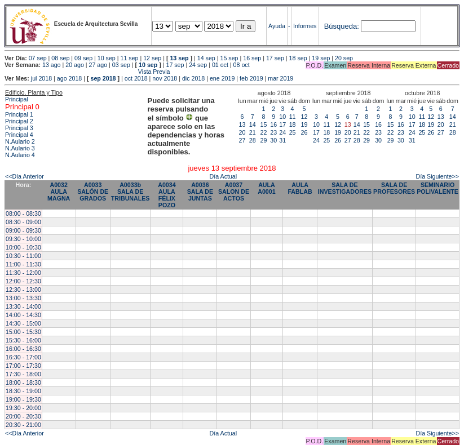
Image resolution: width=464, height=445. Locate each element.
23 (273, 132)
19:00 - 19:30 (23, 399)
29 (263, 140)
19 (304, 124)
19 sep (321, 58)
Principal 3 (19, 127)
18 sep (298, 58)
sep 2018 (103, 78)
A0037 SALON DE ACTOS (233, 191)
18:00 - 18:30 (23, 382)
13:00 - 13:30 (23, 298)
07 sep (38, 58)
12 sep (152, 58)
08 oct (241, 64)
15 (263, 124)
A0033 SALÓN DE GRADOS (92, 191)
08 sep (60, 58)
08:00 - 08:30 (23, 213)
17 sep (275, 58)
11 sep (129, 58)
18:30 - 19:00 (23, 391)
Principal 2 (19, 121)
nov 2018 (164, 78)
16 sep (252, 58)
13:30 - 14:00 (23, 306)
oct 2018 (136, 78)
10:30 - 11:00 (23, 255)
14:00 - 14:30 (23, 315)
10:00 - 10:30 (23, 247)
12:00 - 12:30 (23, 281)
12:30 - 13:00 (23, 289)
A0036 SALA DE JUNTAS (200, 191)
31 (282, 140)
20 (242, 132)
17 (282, 124)
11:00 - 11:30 (23, 264)
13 (242, 124)
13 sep (179, 58)
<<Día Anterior (24, 176)
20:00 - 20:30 (23, 416)
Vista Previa (87, 71)
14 (252, 124)
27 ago (98, 64)
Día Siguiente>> (437, 176)
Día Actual (223, 176)
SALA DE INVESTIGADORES (345, 188)
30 (273, 140)
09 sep (83, 58)
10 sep (107, 58)
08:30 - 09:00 (23, 222)
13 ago (51, 64)
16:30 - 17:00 (23, 357)
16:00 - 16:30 (23, 348)
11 (292, 116)
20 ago (74, 64)
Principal (16, 99)
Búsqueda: (341, 26)
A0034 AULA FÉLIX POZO (166, 194)
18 (292, 124)
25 (292, 132)
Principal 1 (19, 114)
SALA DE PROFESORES (394, 188)
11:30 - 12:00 (23, 272)
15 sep (229, 58)
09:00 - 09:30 (23, 230)
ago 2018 (69, 78)
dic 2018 (193, 78)
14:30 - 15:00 (23, 323)
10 (282, 116)
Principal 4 (19, 134)
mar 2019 (280, 78)
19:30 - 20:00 (23, 407)
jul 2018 (41, 78)
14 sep (206, 58)
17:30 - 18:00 (23, 374)
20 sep (344, 58)
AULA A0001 (266, 188)
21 (252, 132)
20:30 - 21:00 (23, 424)
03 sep (121, 64)
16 (273, 124)
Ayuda (276, 26)
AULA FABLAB (300, 188)
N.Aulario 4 (20, 155)
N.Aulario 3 (20, 148)
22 (263, 132)
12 (304, 116)
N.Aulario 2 (20, 141)
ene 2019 (222, 78)
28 (252, 140)
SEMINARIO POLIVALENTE (437, 188)
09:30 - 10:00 (23, 238)
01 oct (220, 64)
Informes (304, 26)
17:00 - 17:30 (23, 365)
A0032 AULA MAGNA (58, 191)
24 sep (198, 64)
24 (282, 132)
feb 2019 (251, 78)
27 (242, 140)
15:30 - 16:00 (23, 340)
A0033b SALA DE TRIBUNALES (130, 191)
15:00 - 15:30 (23, 331)
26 (304, 132)
